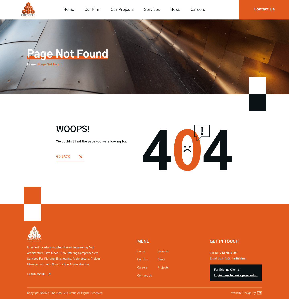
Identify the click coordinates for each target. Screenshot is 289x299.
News (175, 10)
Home (68, 10)
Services (152, 10)
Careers (198, 10)
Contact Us (144, 270)
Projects (163, 262)
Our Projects (122, 10)
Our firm (92, 10)
